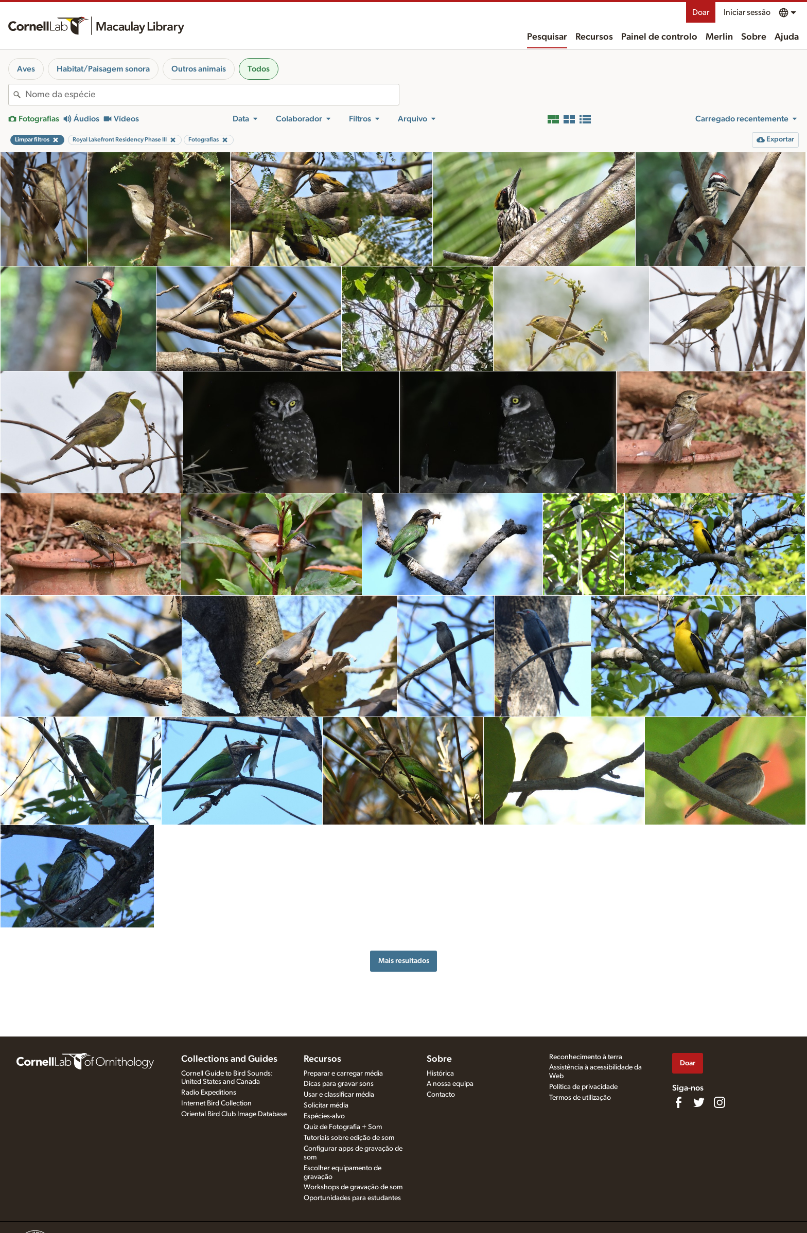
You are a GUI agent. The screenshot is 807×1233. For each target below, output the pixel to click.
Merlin (719, 37)
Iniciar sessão (747, 12)
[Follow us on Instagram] (719, 1102)
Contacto (441, 1094)
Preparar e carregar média (343, 1073)
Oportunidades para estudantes (352, 1198)
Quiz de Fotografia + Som (343, 1127)
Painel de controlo (659, 37)
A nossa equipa (450, 1083)
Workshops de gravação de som (353, 1187)
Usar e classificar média (339, 1094)
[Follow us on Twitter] (699, 1102)
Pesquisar (547, 37)
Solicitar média (326, 1105)
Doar (700, 12)
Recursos (594, 37)
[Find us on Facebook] (678, 1102)
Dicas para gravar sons (339, 1083)
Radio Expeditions (208, 1092)
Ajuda (787, 37)
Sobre (753, 37)
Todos (259, 69)
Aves (26, 69)
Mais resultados (403, 960)
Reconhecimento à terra (585, 1057)
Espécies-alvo (324, 1116)
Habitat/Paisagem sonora (103, 69)
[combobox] (212, 94)
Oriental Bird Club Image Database (234, 1114)
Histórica (440, 1073)
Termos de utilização (580, 1097)
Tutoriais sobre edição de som (349, 1137)
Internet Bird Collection (216, 1103)
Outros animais (198, 69)
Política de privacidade (583, 1087)
